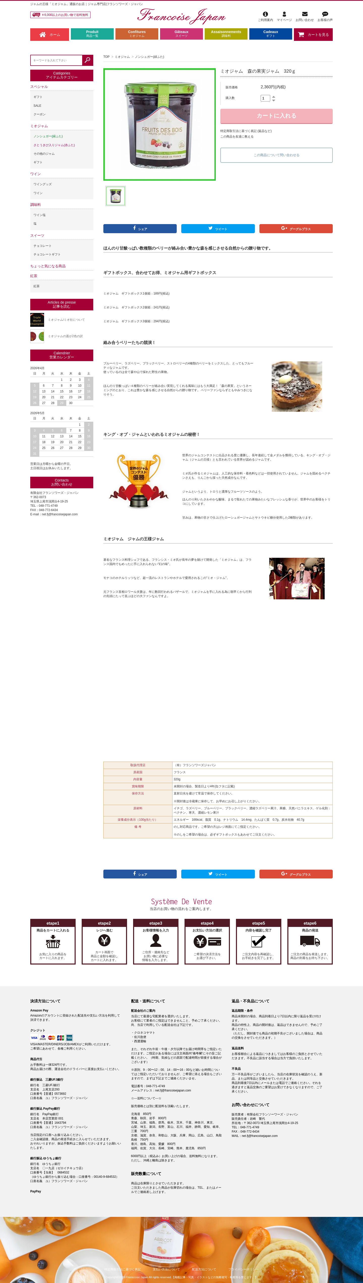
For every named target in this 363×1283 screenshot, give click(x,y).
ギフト (38, 97)
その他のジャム (44, 153)
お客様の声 (325, 17)
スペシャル (39, 87)
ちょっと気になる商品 (48, 266)
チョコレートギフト (47, 254)
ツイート (217, 228)
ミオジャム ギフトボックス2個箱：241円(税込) (136, 307)
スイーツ (37, 235)
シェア (140, 228)
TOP (106, 57)
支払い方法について (166, 1269)
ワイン (35, 174)
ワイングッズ (43, 184)
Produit (92, 34)
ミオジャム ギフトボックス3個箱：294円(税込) (136, 321)
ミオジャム (122, 57)
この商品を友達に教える (237, 136)
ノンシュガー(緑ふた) (149, 57)
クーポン (40, 114)
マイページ (284, 17)
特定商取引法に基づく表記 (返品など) (245, 131)
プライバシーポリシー (243, 1269)
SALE (37, 106)
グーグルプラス (296, 228)
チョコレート (43, 246)
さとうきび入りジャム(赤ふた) (54, 145)
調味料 (35, 205)
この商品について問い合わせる (276, 155)
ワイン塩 (40, 215)
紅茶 (33, 276)
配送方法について (204, 1269)
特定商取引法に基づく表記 (122, 1269)
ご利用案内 (265, 17)
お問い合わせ (305, 17)
